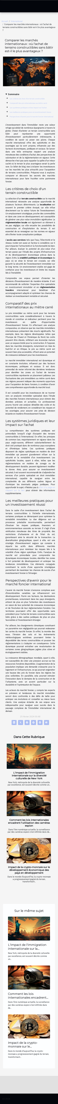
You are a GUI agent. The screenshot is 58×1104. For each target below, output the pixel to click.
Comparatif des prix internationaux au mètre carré (28, 103)
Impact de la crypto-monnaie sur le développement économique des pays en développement (29, 870)
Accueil (4, 21)
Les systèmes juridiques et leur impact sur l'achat (28, 108)
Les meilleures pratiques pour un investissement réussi (30, 112)
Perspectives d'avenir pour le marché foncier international (31, 116)
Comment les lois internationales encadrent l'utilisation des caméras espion (29, 822)
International (17, 21)
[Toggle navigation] (6, 6)
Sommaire (13, 94)
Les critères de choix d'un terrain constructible (27, 99)
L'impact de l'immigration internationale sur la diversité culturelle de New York (29, 775)
